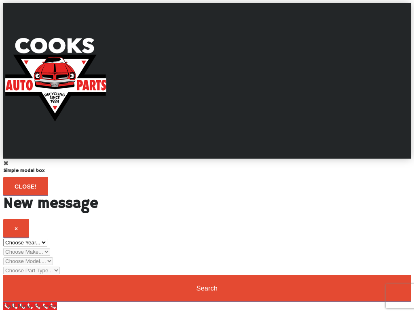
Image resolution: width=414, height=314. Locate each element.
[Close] (16, 228)
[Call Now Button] (30, 306)
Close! (26, 186)
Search (207, 288)
